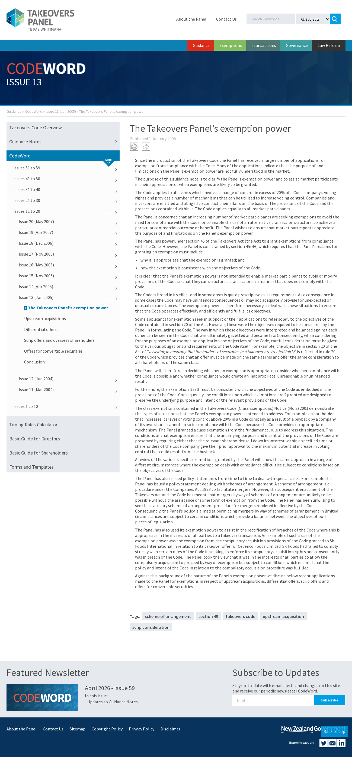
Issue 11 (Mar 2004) (69, 389)
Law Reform (329, 45)
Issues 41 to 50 (66, 178)
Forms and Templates (31, 467)
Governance (297, 45)
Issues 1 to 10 (66, 406)
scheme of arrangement (168, 616)
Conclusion (34, 362)
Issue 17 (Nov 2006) (69, 254)
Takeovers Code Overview (35, 127)
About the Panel (191, 19)
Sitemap (77, 729)
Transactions (264, 45)
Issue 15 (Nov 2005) (69, 275)
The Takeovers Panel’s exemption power (66, 307)
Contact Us (226, 19)
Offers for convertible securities (53, 351)
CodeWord (33, 111)
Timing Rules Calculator (33, 424)
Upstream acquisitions (45, 318)
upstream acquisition (283, 616)
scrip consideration (150, 627)
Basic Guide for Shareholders (38, 453)
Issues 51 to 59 (66, 168)
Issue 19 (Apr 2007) (69, 232)
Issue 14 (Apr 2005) (69, 286)
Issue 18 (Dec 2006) (69, 243)
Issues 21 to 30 (66, 200)
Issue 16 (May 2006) (69, 265)
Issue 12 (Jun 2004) (69, 378)
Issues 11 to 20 (66, 211)
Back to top (334, 731)
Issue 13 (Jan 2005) (61, 111)
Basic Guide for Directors (34, 439)
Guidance (201, 45)
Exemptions (230, 45)
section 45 (208, 616)
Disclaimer (170, 729)
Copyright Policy (107, 729)
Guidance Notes (64, 141)
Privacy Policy (141, 729)
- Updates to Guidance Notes (111, 701)
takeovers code (240, 616)
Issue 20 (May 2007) (69, 221)
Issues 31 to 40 (66, 189)
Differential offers (40, 329)
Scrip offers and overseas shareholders (59, 340)
